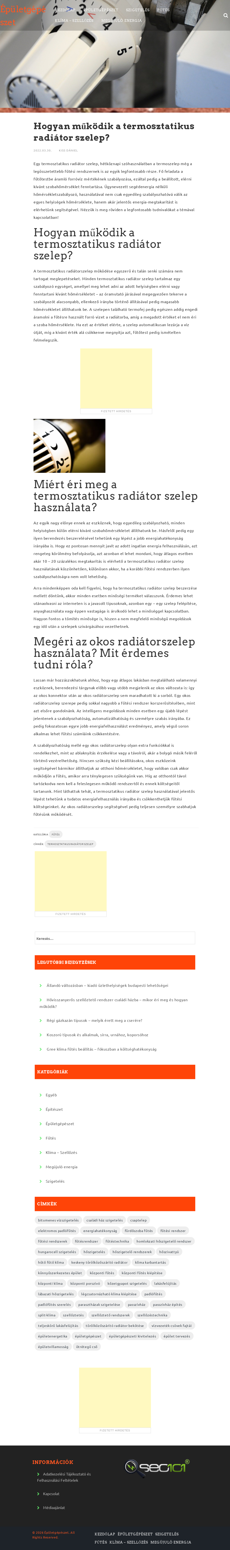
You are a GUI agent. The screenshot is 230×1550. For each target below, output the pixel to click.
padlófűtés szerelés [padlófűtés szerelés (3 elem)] (54, 1304)
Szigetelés (138, 10)
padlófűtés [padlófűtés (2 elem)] (153, 1294)
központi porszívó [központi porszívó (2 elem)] (85, 1283)
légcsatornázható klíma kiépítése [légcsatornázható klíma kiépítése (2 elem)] (109, 1294)
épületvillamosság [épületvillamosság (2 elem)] (53, 1346)
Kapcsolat (51, 1493)
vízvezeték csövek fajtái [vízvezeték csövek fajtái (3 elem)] (172, 1325)
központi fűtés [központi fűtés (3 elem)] (102, 1273)
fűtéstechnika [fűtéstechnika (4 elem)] (117, 1241)
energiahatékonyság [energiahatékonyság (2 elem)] (100, 1230)
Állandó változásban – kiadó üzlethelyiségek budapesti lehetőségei (107, 985)
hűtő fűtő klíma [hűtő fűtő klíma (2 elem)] (51, 1262)
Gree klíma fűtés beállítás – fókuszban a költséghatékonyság (102, 1049)
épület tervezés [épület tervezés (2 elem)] (177, 1336)
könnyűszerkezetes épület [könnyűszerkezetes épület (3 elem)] (60, 1273)
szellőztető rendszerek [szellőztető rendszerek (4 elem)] (111, 1315)
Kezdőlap (65, 10)
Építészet (54, 1109)
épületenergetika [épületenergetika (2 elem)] (52, 1336)
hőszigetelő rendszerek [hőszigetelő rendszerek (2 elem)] (132, 1251)
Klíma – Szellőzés (74, 21)
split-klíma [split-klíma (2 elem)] (47, 1315)
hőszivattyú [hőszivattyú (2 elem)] (169, 1251)
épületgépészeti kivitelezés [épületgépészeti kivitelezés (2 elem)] (132, 1336)
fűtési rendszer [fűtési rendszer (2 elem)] (173, 1230)
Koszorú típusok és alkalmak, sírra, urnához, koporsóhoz (98, 1034)
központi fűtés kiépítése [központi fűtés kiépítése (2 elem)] (142, 1273)
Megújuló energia (121, 21)
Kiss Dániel (68, 150)
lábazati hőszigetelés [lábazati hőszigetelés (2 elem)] (56, 1294)
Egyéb (51, 1094)
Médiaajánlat (54, 1507)
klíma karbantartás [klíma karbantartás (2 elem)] (150, 1262)
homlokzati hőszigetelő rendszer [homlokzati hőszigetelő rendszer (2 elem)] (164, 1241)
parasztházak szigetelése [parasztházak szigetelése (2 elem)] (99, 1304)
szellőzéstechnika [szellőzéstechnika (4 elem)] (152, 1315)
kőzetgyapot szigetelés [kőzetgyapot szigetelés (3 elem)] (127, 1283)
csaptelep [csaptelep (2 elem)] (138, 1220)
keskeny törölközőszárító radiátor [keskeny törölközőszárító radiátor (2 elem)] (99, 1262)
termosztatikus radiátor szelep (70, 844)
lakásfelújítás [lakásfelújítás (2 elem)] (165, 1283)
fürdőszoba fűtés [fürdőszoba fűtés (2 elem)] (139, 1230)
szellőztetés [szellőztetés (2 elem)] (73, 1315)
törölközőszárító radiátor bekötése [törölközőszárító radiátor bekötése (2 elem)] (115, 1325)
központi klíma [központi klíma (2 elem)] (50, 1283)
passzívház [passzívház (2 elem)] (137, 1304)
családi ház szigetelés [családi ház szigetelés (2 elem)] (104, 1220)
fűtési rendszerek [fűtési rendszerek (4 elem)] (52, 1241)
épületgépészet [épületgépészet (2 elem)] (88, 1336)
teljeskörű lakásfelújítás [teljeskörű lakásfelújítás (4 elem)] (58, 1325)
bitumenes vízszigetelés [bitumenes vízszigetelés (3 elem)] (58, 1220)
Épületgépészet (101, 10)
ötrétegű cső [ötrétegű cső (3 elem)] (87, 1346)
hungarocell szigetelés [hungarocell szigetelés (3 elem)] (57, 1251)
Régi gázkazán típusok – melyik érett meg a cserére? (94, 1020)
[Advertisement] (116, 378)
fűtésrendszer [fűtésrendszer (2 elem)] (86, 1241)
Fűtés (163, 10)
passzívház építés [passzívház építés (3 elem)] (167, 1304)
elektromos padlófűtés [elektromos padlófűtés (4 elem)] (57, 1230)
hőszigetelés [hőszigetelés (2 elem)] (94, 1251)
